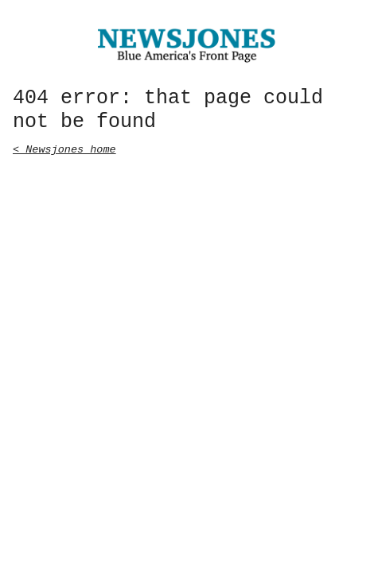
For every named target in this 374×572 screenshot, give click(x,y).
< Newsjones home (64, 148)
